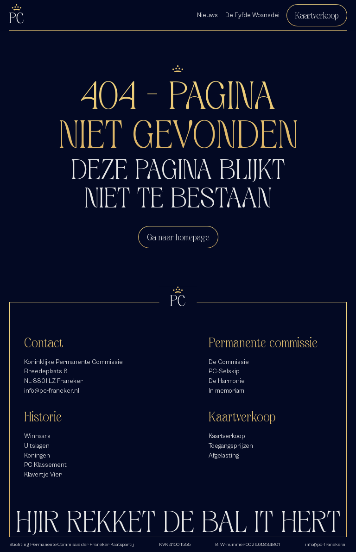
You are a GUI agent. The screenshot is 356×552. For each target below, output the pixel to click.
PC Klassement (45, 464)
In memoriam (226, 390)
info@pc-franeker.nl (51, 390)
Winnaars (37, 436)
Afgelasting (224, 455)
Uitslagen (37, 445)
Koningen (37, 455)
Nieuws (207, 15)
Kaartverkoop (316, 15)
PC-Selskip (224, 371)
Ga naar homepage (178, 237)
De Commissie (229, 361)
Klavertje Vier (43, 474)
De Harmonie (227, 380)
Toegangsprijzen (231, 445)
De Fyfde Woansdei (252, 15)
